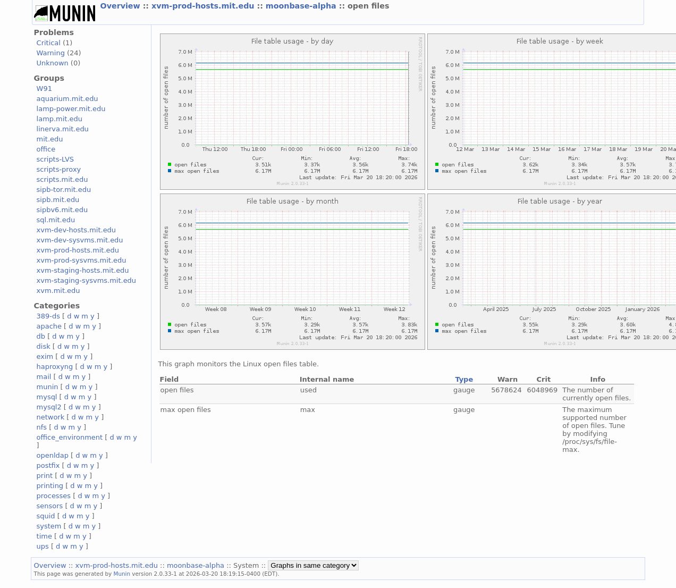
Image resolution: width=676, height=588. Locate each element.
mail (44, 377)
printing (50, 486)
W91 (44, 89)
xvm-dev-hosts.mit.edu (76, 230)
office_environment (70, 437)
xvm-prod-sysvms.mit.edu (81, 260)
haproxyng (55, 367)
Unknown (53, 63)
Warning (51, 53)
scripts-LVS (55, 159)
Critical (49, 43)
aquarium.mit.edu (67, 99)
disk (43, 346)
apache (49, 326)
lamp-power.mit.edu (71, 109)
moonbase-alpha (302, 6)
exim (45, 356)
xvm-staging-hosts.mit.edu (83, 270)
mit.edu (50, 139)
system (49, 526)
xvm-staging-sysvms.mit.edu (86, 280)
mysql (47, 397)
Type (464, 379)
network (51, 417)
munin (47, 387)
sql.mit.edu (56, 220)
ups (43, 546)
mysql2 (49, 407)
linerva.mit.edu (63, 129)
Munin (122, 573)
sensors (50, 506)
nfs (42, 427)
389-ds (48, 316)
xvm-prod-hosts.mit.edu (204, 6)
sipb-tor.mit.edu (64, 190)
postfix (48, 465)
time (44, 536)
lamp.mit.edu (59, 119)
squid (46, 516)
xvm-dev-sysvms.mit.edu (80, 240)
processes (54, 496)
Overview (121, 6)
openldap (53, 455)
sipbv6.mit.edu (62, 210)
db (41, 336)
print (45, 476)
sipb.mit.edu (58, 200)
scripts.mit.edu (62, 179)
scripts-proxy (59, 169)
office (46, 149)
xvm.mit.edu (58, 291)
